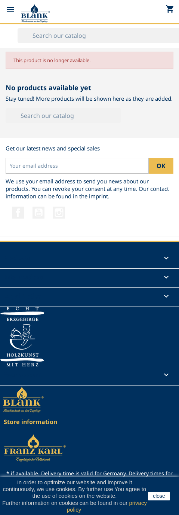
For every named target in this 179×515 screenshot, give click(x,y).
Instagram (59, 213)
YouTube (38, 213)
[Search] (63, 115)
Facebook (18, 213)
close (159, 496)
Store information (30, 422)
